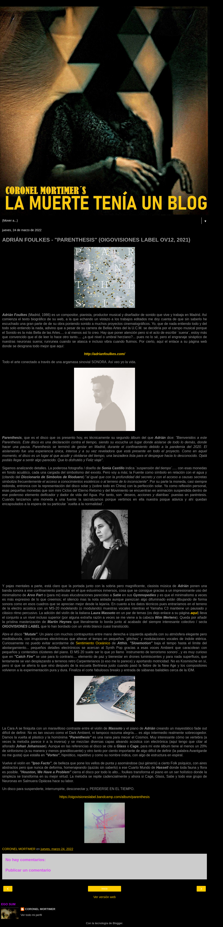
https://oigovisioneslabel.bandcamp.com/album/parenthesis (104, 797)
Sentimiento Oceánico (93, 643)
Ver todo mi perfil (31, 915)
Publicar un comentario (28, 870)
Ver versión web (104, 897)
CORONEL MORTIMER (40, 909)
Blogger (117, 923)
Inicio (104, 888)
